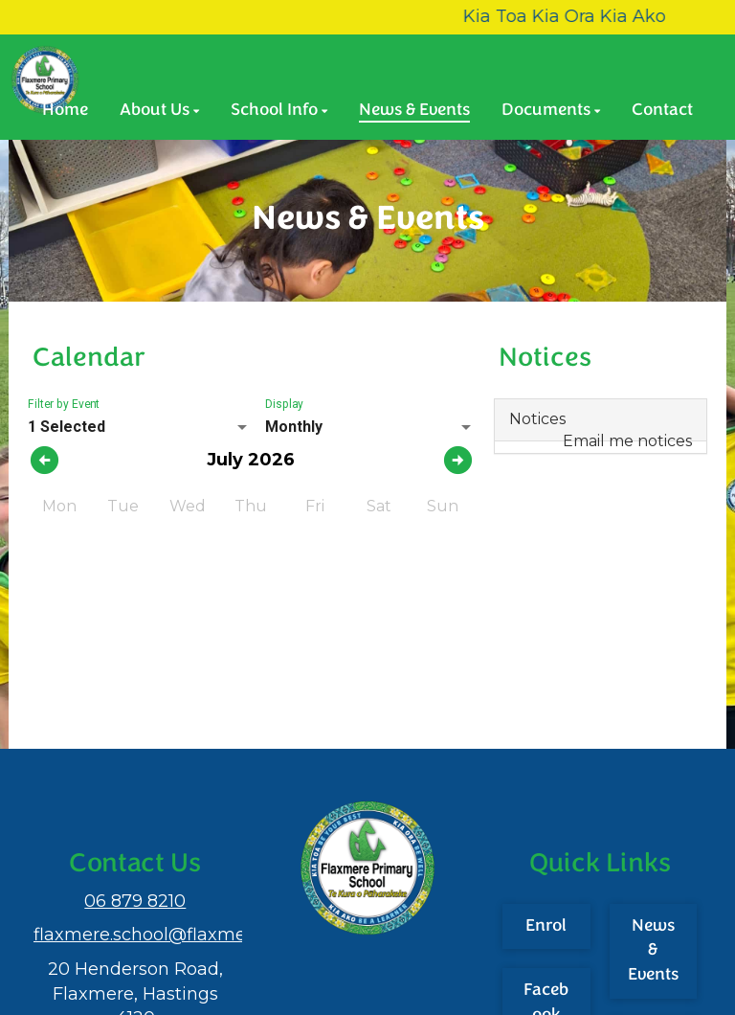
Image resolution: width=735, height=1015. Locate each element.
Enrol (546, 926)
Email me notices (627, 441)
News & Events (653, 950)
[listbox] (139, 427)
